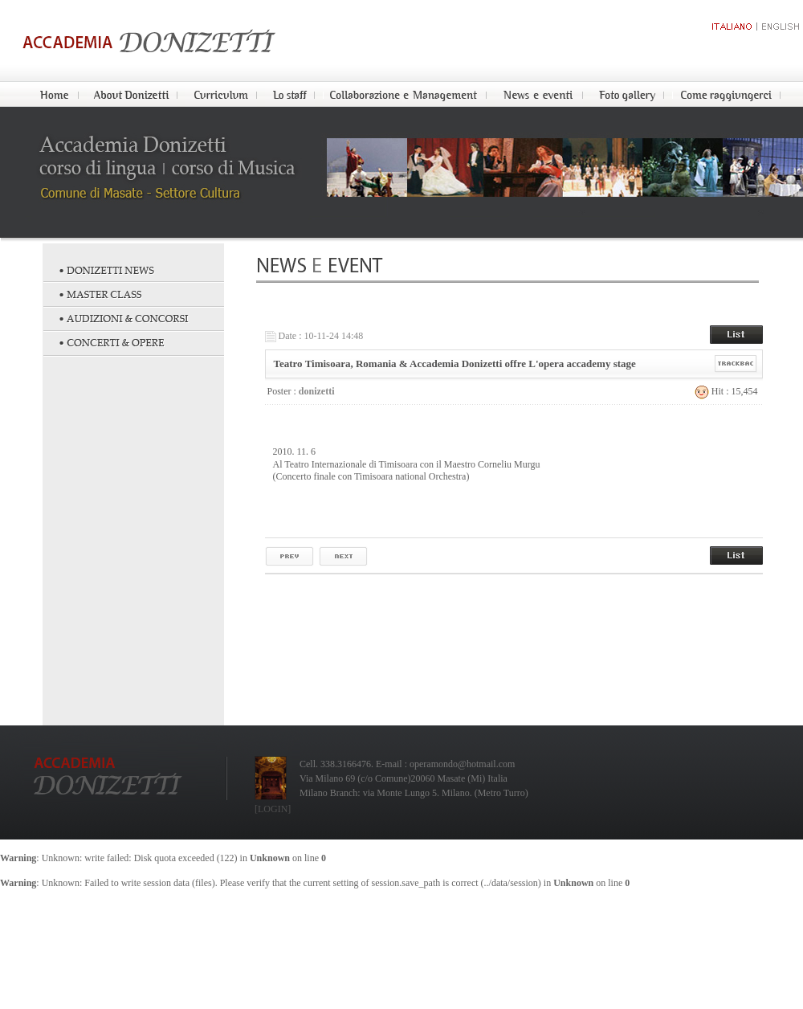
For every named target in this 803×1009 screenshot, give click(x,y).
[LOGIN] (273, 809)
